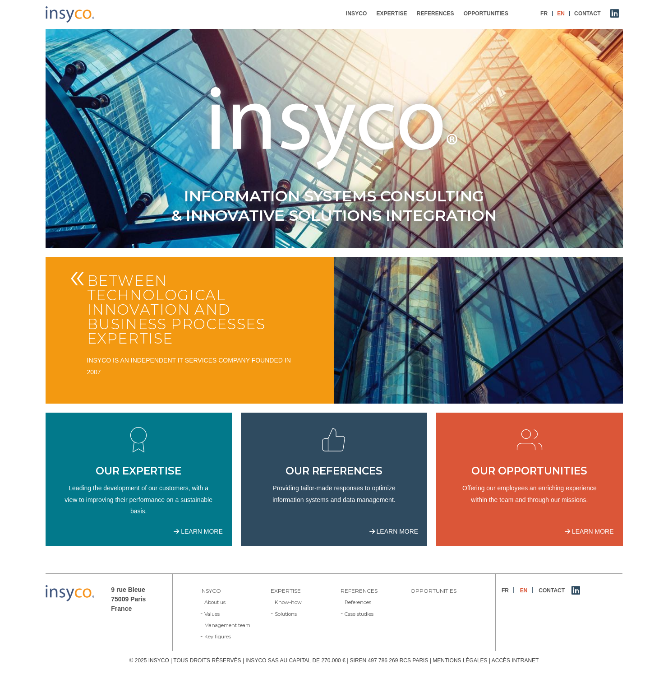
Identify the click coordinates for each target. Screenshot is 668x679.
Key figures (217, 636)
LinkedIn (576, 592)
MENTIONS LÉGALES (460, 660)
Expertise (286, 590)
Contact (552, 590)
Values (212, 614)
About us (215, 602)
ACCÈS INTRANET (515, 660)
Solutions (286, 614)
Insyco (210, 590)
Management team (227, 625)
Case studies (359, 614)
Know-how (288, 602)
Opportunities (433, 590)
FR (505, 590)
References (359, 590)
